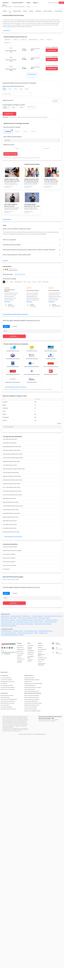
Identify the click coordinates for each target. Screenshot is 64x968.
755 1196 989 (7, 654)
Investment (19, 655)
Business (19, 657)
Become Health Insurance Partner (31, 699)
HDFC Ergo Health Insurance (31, 631)
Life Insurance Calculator (9, 561)
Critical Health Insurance (29, 685)
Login (61, 2)
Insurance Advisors (18, 2)
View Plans (14, 336)
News (5, 5)
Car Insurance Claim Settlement (8, 687)
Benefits (25, 11)
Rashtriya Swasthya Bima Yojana (25, 633)
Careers (39, 661)
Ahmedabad (6, 417)
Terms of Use (30, 654)
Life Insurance (20, 651)
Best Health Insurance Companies (31, 679)
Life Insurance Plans (5, 705)
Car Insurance (20, 645)
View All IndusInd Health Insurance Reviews (15, 314)
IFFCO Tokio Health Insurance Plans (11, 487)
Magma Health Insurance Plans (10, 517)
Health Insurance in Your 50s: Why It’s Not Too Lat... (51, 180)
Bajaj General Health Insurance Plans (12, 476)
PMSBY (35, 633)
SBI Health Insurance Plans (9, 498)
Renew (28, 2)
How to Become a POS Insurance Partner (33, 703)
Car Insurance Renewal (6, 677)
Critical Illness (38, 11)
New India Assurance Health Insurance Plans (14, 469)
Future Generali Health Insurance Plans (12, 495)
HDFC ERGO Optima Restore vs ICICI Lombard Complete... (11, 205)
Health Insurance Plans (15, 616)
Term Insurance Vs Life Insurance (8, 701)
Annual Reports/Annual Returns (41, 655)
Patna (4, 411)
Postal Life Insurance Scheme (7, 695)
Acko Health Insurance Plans (10, 524)
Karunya (21, 635)
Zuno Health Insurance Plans (10, 465)
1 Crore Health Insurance (37, 616)
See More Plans (32, 75)
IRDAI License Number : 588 (46, 718)
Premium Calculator (47, 11)
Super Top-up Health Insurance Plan (24, 620)
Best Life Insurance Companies (7, 703)
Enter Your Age (7, 94)
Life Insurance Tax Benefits (6, 707)
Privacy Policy (30, 645)
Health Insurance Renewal (52, 620)
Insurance (6, 2)
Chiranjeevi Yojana (43, 633)
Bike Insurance (20, 647)
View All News (7, 219)
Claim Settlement (58, 11)
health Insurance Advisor (44, 618)
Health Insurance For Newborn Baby (24, 624)
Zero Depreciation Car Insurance (8, 681)
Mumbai (5, 420)
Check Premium (51, 50)
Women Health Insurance (50, 622)
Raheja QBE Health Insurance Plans (11, 513)
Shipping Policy (30, 652)
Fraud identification (42, 649)
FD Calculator (6, 569)
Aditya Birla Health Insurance (45, 631)
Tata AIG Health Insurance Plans (11, 472)
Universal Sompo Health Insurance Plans (13, 457)
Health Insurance (5, 616)
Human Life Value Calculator (10, 547)
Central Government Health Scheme (9, 635)
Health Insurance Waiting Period (8, 626)
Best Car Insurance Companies (7, 689)
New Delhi (5, 402)
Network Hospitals (17, 11)
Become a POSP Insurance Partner (31, 695)
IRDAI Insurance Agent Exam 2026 (31, 705)
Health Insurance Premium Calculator (12, 550)
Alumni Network (41, 659)
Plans (10, 11)
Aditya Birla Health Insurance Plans (11, 461)
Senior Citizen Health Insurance (21, 622)
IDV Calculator (4, 683)
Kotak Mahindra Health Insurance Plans (12, 480)
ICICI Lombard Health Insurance (8, 633)
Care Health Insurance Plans (10, 439)
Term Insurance (20, 653)
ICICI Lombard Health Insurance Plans (12, 491)
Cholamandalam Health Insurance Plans (13, 506)
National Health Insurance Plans (11, 502)
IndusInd (5, 11)
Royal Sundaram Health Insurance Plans (13, 454)
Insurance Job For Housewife (30, 707)
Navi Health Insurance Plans (10, 528)
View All (5, 260)
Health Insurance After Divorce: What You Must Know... (12, 180)
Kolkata (4, 414)
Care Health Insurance (18, 631)
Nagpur (4, 405)
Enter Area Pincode (55, 101)
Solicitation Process (42, 657)
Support (36, 2)
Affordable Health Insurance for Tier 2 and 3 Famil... (32, 205)
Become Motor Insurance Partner (31, 697)
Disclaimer (40, 651)
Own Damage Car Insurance (7, 685)
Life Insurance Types (5, 697)
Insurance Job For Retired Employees (32, 710)
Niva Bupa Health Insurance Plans (11, 532)
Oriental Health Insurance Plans (10, 509)
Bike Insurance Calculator (9, 558)
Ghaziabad (5, 408)
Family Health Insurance (7, 622)
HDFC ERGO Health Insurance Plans (11, 450)
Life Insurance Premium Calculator (8, 709)
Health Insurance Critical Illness (8, 618)
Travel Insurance (20, 659)
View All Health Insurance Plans (13, 536)
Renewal (31, 11)
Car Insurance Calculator (9, 554)
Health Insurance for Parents (36, 622)
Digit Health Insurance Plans (10, 520)
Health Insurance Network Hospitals (42, 624)
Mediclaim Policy (26, 616)
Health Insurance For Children (8, 624)
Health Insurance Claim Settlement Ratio (27, 618)
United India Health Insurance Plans (11, 483)
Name (5, 331)
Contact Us (40, 645)
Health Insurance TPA (39, 620)
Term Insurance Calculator (9, 565)
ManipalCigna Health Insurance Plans (12, 446)
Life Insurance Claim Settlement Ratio (9, 699)
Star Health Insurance (6, 631)
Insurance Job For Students (30, 709)
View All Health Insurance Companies (16, 387)
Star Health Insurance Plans (9, 443)
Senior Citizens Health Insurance (31, 691)
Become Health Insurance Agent (11, 579)
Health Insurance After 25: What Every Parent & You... (31, 180)
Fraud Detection (30, 650)
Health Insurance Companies (8, 620)
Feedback (40, 647)
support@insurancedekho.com (9, 652)
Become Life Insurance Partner (31, 701)
